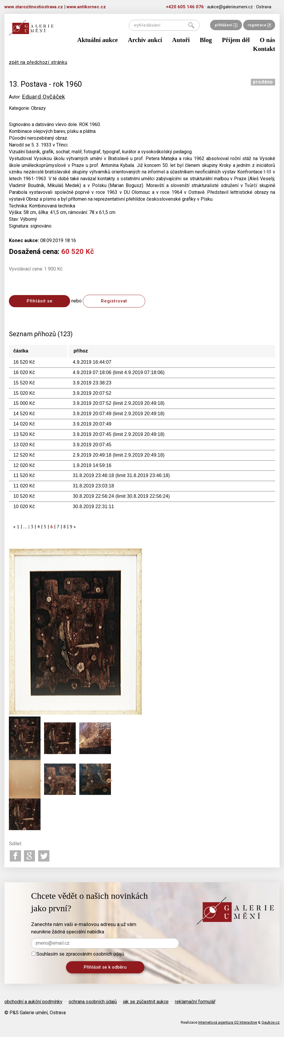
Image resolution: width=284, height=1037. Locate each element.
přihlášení (226, 25)
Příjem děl (236, 40)
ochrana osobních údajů (93, 1001)
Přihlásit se (39, 301)
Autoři (181, 40)
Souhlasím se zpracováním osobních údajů (78, 954)
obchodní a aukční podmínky (33, 1001)
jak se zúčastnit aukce (146, 1001)
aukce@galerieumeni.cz (230, 6)
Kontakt (264, 48)
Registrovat (114, 301)
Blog (206, 40)
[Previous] (14, 526)
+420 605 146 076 (185, 6)
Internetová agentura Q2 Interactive (227, 1022)
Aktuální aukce (97, 40)
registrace (259, 25)
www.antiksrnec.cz (86, 6)
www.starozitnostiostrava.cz (33, 6)
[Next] (75, 526)
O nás (267, 40)
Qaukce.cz (271, 1022)
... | (26, 526)
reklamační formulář (195, 1001)
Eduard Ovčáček (43, 96)
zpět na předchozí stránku (38, 62)
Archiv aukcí (145, 40)
